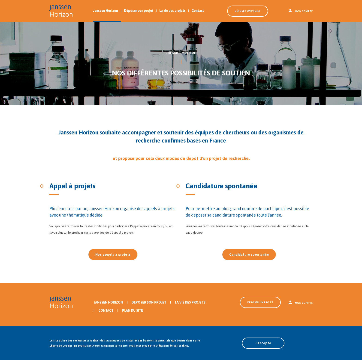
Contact (198, 10)
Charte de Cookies (60, 345)
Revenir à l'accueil (60, 11)
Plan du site (132, 310)
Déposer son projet (138, 10)
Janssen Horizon (105, 10)
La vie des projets (172, 10)
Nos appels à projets (113, 254)
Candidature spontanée (249, 254)
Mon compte (301, 11)
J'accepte (263, 343)
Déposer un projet (248, 10)
